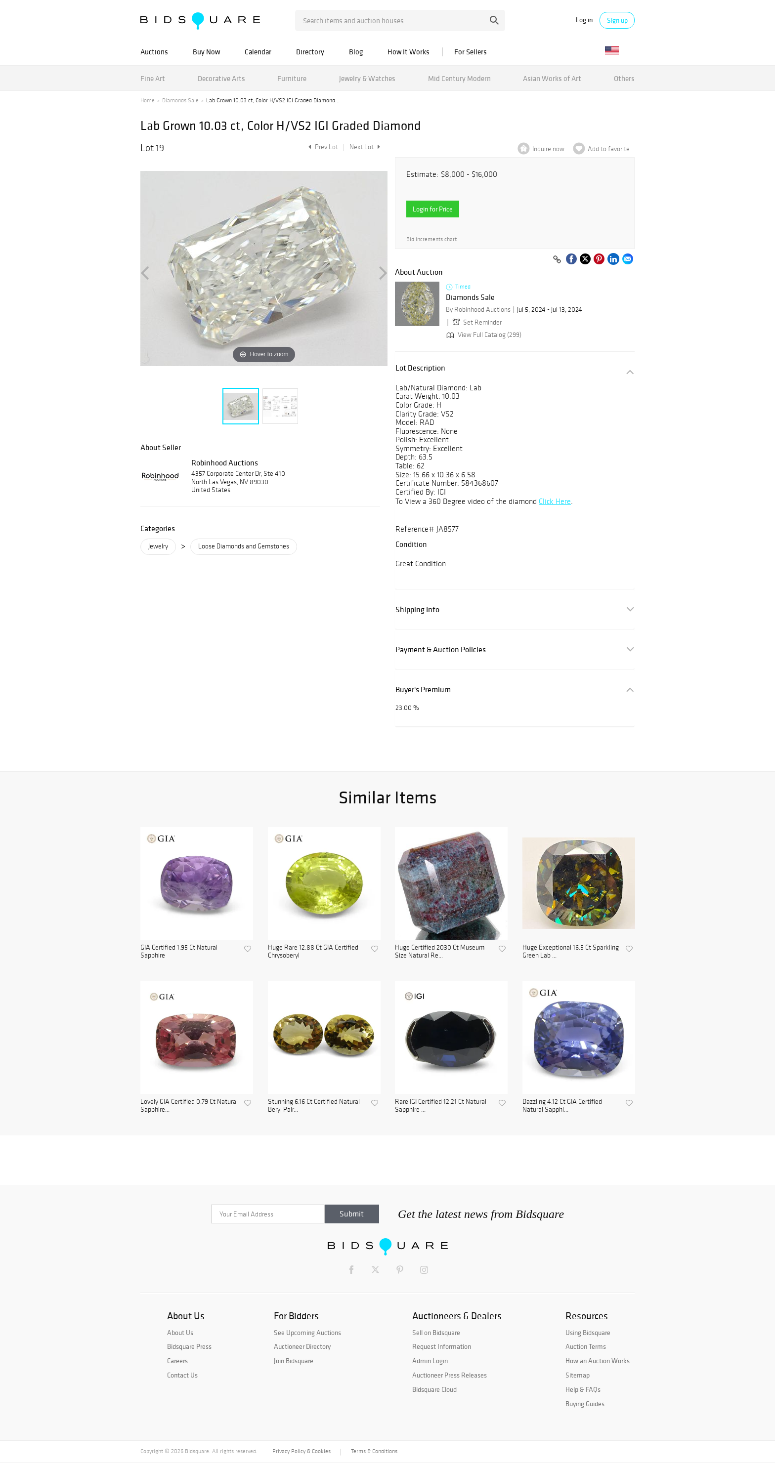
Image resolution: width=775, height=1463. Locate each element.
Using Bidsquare (587, 1332)
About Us (180, 1332)
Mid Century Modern (459, 78)
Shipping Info (417, 609)
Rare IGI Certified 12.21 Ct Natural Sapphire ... (440, 1106)
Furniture (291, 78)
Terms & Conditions (374, 1451)
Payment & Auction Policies (440, 649)
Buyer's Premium (423, 689)
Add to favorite (609, 149)
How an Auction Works (597, 1360)
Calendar (258, 51)
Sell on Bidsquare (436, 1332)
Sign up (617, 20)
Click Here (555, 501)
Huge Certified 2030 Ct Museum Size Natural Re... (439, 952)
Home (147, 100)
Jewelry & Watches (367, 78)
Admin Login (430, 1360)
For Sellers (470, 51)
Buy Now (206, 51)
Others (624, 78)
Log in (584, 20)
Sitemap (577, 1375)
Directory (310, 51)
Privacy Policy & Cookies (301, 1451)
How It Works (409, 51)
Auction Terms (585, 1346)
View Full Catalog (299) (482, 335)
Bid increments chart (431, 239)
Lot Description (420, 368)
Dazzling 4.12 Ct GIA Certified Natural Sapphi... (562, 1106)
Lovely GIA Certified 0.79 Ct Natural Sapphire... (189, 1106)
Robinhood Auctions (224, 462)
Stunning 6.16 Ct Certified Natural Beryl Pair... (314, 1106)
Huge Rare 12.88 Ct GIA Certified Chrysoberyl (313, 952)
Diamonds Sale (180, 100)
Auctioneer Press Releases (449, 1375)
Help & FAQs (583, 1389)
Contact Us (182, 1375)
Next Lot (364, 147)
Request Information (441, 1346)
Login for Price (433, 209)
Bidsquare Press (189, 1346)
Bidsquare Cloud (434, 1389)
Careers (177, 1360)
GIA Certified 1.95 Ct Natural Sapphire (178, 952)
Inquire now (548, 149)
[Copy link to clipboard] (557, 260)
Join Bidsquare (293, 1360)
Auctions (154, 51)
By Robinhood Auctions (478, 309)
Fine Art (152, 78)
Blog (356, 51)
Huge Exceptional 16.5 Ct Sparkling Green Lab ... (570, 952)
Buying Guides (584, 1403)
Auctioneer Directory (302, 1346)
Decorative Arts (221, 78)
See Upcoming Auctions (307, 1332)
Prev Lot (322, 147)
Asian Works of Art (552, 78)
